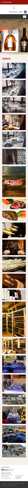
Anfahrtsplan (18, 478)
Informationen (13, 12)
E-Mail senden (18, 476)
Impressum (14, 485)
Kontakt (21, 12)
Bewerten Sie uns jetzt (6, 472)
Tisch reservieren (6, 2)
